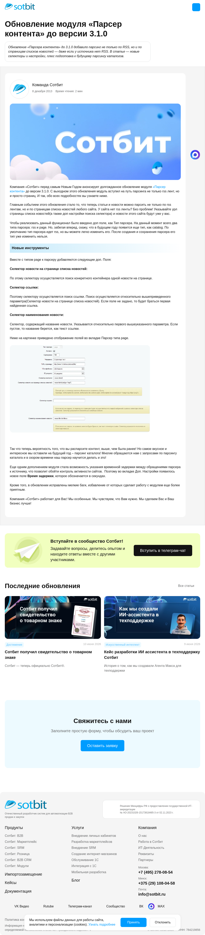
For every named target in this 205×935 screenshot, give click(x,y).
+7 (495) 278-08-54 (155, 872)
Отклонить (163, 922)
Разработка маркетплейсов (91, 841)
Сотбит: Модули (17, 866)
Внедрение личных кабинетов (93, 835)
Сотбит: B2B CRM (18, 860)
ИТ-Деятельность (151, 847)
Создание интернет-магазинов (94, 854)
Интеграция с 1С (83, 866)
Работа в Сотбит (150, 841)
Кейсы (10, 882)
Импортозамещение (23, 874)
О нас (142, 835)
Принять (133, 922)
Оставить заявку (102, 745)
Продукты (14, 827)
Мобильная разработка (88, 872)
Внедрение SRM (83, 847)
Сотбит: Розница (17, 854)
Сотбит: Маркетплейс (21, 841)
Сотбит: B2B (14, 835)
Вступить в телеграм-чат (163, 550)
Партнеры (145, 860)
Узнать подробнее (101, 924)
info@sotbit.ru (152, 894)
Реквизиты (146, 854)
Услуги (77, 827)
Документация (18, 891)
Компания (147, 827)
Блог (75, 880)
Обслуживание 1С (84, 860)
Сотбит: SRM (14, 847)
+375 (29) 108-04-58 (156, 883)
